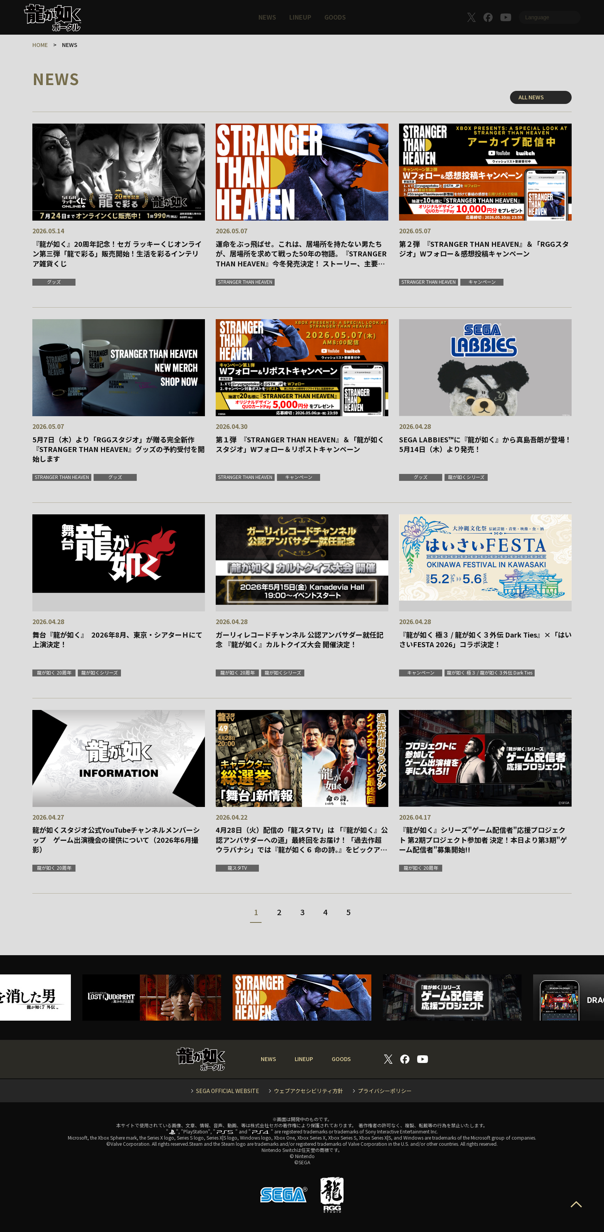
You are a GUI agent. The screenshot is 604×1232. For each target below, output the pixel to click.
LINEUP (300, 17)
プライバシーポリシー (385, 1091)
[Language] (550, 17)
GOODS (335, 17)
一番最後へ (397, 914)
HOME (40, 45)
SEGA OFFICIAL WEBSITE (227, 1091)
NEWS (267, 17)
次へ (380, 914)
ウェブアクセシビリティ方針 (308, 1091)
